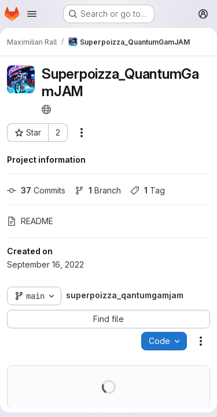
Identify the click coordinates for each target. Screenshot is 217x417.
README (30, 221)
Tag (147, 190)
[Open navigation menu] (32, 14)
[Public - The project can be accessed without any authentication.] (46, 109)
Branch (98, 190)
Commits (36, 190)
